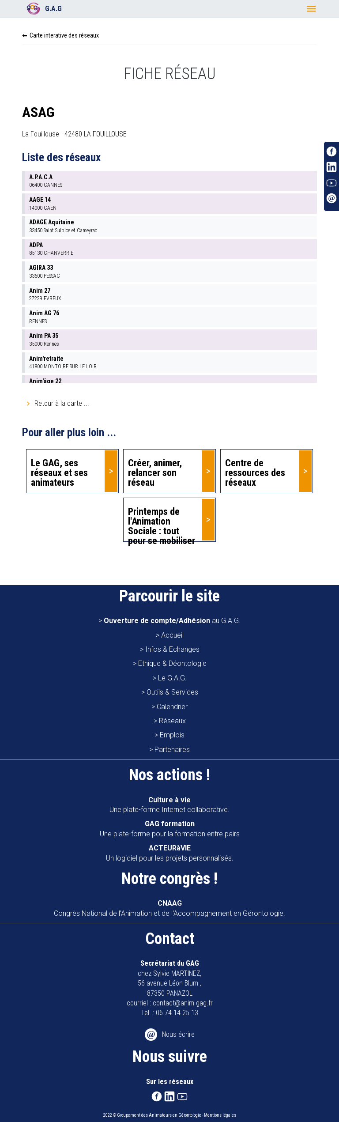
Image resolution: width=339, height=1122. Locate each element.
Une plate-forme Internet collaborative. (169, 805)
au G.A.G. (172, 620)
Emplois (172, 735)
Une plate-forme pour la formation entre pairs (170, 829)
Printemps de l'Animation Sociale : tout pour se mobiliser (161, 524)
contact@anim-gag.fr (183, 1003)
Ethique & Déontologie (172, 663)
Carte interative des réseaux (64, 35)
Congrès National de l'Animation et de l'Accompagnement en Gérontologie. (169, 908)
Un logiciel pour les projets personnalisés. (170, 853)
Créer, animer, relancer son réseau (155, 472)
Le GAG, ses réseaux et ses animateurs (59, 472)
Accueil (172, 635)
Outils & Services (172, 692)
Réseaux (172, 721)
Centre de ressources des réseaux (255, 472)
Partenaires (172, 749)
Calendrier (172, 707)
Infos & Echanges (172, 649)
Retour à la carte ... (61, 403)
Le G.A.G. (172, 678)
